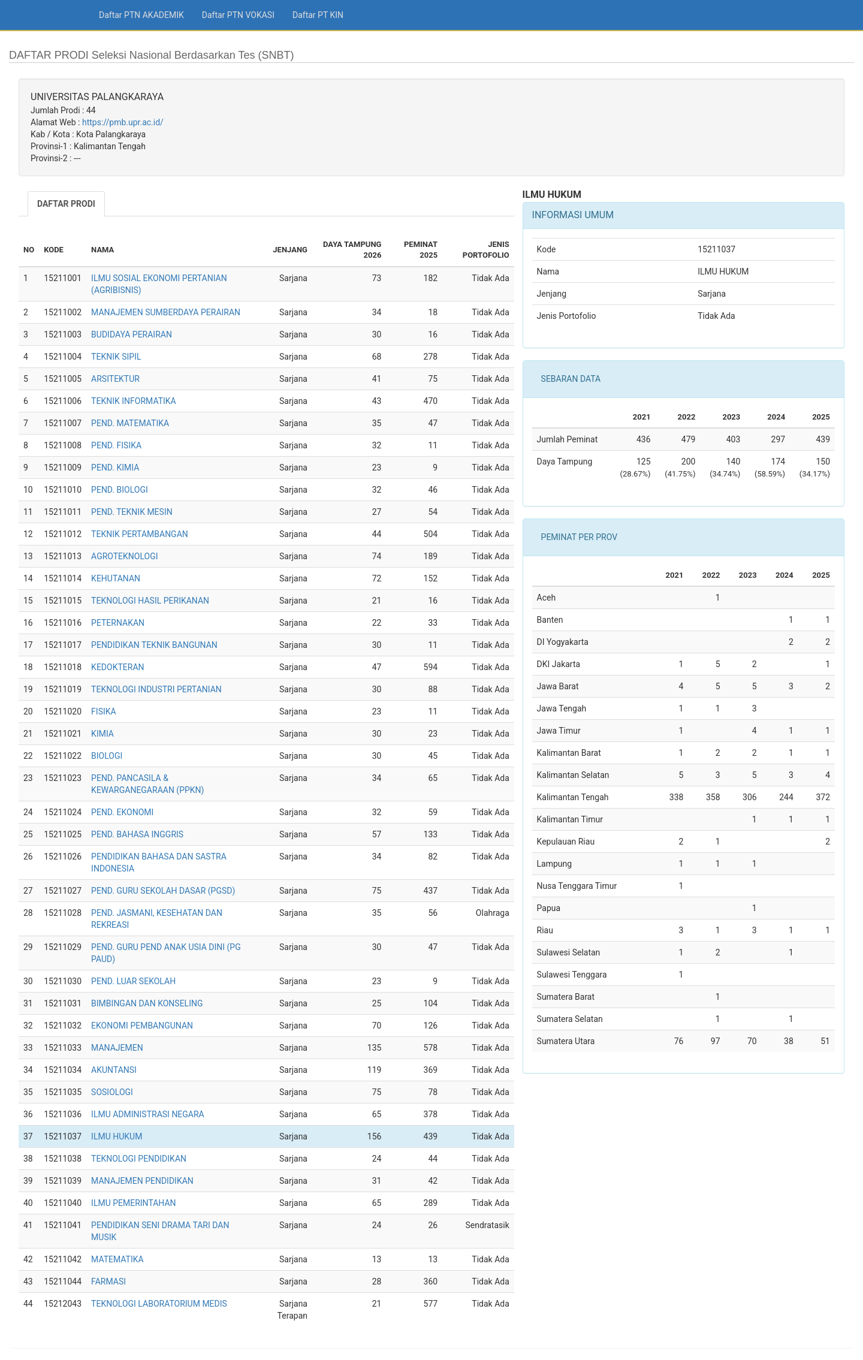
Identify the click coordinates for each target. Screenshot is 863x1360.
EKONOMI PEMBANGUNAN (142, 1025)
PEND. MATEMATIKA (130, 423)
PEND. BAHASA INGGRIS (137, 834)
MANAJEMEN (117, 1048)
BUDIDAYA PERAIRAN (131, 334)
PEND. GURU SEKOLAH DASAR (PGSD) (163, 890)
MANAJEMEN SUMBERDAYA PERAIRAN (165, 312)
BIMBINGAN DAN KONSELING (147, 1003)
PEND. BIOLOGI (119, 489)
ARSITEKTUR (115, 379)
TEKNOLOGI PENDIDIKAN (138, 1158)
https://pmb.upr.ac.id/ (123, 122)
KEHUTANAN (115, 578)
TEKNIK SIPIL (116, 356)
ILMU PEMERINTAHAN (133, 1203)
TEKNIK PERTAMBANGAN (139, 534)
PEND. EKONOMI (122, 812)
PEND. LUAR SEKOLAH (133, 981)
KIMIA (102, 733)
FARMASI (108, 1281)
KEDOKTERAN (117, 667)
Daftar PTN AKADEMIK (141, 15)
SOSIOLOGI (112, 1092)
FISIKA (103, 711)
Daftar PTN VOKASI (238, 15)
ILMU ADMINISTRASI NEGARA (147, 1114)
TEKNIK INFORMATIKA (133, 401)
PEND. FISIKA (116, 445)
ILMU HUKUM (116, 1136)
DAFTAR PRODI (66, 204)
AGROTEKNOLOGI (124, 556)
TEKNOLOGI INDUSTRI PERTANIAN (156, 689)
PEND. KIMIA (115, 467)
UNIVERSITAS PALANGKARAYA (97, 96)
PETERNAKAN (117, 623)
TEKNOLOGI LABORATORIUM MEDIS (159, 1303)
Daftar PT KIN (317, 15)
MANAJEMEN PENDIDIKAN (142, 1181)
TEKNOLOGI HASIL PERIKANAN (150, 600)
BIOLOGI (106, 756)
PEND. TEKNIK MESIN (132, 512)
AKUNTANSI (114, 1070)
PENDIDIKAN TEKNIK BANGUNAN (154, 645)
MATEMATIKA (117, 1259)
